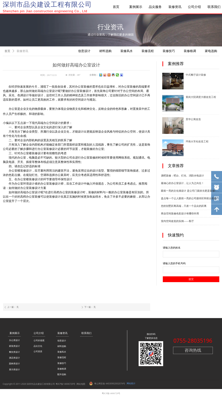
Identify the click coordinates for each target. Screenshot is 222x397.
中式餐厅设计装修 (196, 75)
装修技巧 (169, 51)
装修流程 (148, 51)
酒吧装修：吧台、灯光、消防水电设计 (182, 176)
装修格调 (190, 51)
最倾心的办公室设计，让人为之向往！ (182, 183)
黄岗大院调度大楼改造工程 (201, 97)
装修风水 (126, 51)
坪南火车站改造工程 (197, 141)
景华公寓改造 (193, 119)
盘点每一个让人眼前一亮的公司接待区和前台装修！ (190, 198)
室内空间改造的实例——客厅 (177, 221)
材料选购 (105, 51)
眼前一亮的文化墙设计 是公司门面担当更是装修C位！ (190, 191)
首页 (7, 51)
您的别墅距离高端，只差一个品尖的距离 (183, 206)
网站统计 (131, 383)
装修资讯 (22, 51)
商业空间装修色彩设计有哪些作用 (180, 214)
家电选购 (211, 51)
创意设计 (84, 51)
